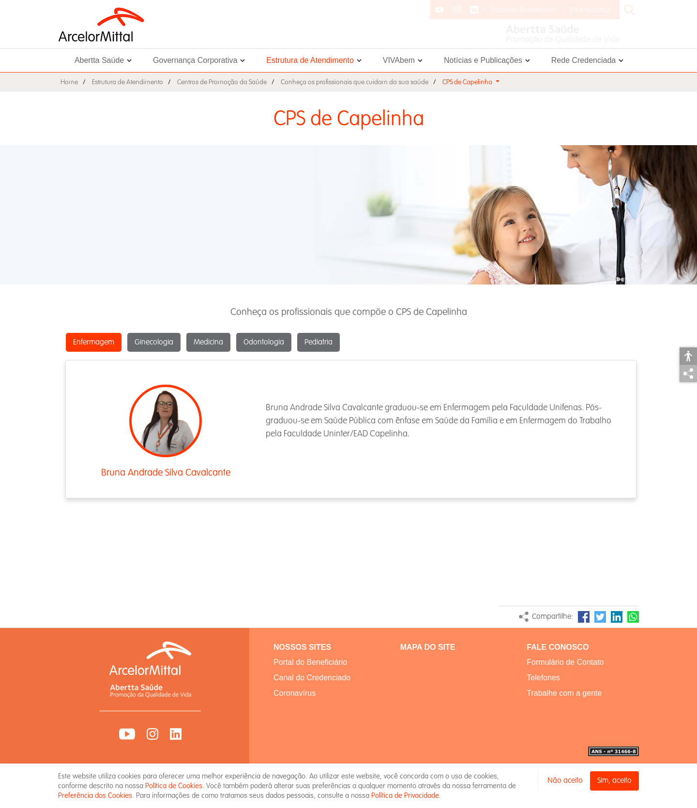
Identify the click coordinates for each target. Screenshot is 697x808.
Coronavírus (294, 693)
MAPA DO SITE (427, 647)
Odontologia (263, 342)
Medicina (208, 342)
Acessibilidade (688, 356)
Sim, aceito (614, 780)
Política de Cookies (173, 785)
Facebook (584, 617)
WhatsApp (633, 617)
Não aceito (565, 780)
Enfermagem (93, 342)
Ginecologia (154, 342)
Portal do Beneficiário (523, 10)
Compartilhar (688, 373)
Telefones (543, 677)
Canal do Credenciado (311, 677)
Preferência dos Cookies (95, 795)
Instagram (152, 734)
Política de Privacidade (405, 795)
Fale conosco (591, 10)
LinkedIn (616, 617)
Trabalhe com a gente (564, 693)
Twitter (600, 617)
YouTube (127, 734)
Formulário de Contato (565, 662)
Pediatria (318, 342)
